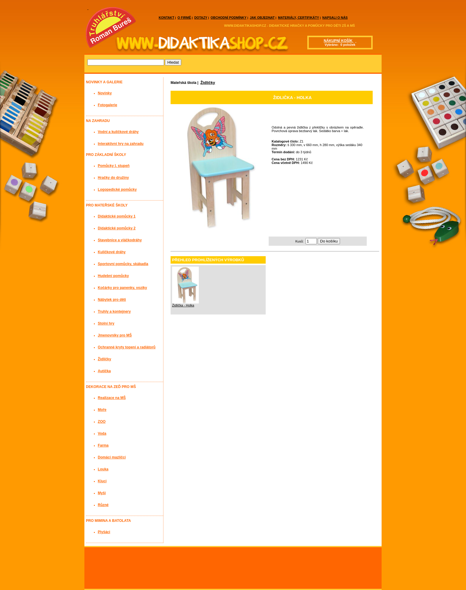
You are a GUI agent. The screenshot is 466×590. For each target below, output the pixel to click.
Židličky (207, 82)
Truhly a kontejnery (114, 311)
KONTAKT (166, 17)
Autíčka (104, 371)
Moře (102, 410)
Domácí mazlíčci (112, 457)
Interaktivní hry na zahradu (121, 144)
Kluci (102, 481)
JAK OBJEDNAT (262, 17)
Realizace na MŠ (112, 398)
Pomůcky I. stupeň (114, 166)
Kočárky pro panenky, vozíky (122, 288)
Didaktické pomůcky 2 (117, 228)
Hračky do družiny (113, 178)
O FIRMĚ (184, 17)
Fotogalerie (107, 105)
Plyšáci (104, 532)
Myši (102, 493)
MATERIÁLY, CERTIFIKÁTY (298, 17)
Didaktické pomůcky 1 (117, 216)
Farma (103, 445)
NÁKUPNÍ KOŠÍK (338, 41)
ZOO (102, 422)
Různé (103, 505)
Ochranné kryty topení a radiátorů (126, 347)
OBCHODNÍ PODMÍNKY (229, 17)
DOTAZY (200, 17)
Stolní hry (106, 323)
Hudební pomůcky (113, 276)
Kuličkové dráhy (111, 252)
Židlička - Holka (183, 305)
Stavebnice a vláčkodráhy (120, 240)
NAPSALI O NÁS (335, 17)
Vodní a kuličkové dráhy (118, 132)
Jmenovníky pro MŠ (115, 335)
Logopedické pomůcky (117, 189)
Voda (102, 433)
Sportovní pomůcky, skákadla (123, 264)
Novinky (105, 93)
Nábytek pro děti (112, 300)
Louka (103, 469)
